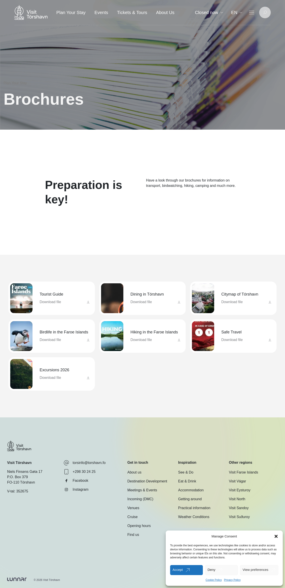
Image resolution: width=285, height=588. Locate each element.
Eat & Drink (187, 481)
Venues (133, 508)
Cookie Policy (214, 580)
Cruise (132, 517)
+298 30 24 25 (80, 471)
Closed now (209, 12)
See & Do (185, 472)
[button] (276, 536)
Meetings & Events (142, 490)
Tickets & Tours (132, 12)
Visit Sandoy (239, 508)
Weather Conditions (193, 517)
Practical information (194, 508)
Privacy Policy (232, 580)
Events (101, 12)
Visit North (237, 499)
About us (134, 472)
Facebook (76, 480)
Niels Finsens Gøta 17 (24, 472)
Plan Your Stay (71, 12)
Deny (211, 570)
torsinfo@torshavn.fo (85, 463)
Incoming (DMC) (140, 499)
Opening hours (139, 526)
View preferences (255, 570)
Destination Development (147, 481)
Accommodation (191, 490)
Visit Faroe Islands (243, 472)
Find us (133, 535)
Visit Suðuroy (239, 517)
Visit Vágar (237, 481)
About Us (165, 12)
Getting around (190, 499)
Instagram (76, 489)
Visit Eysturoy (239, 490)
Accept (178, 570)
